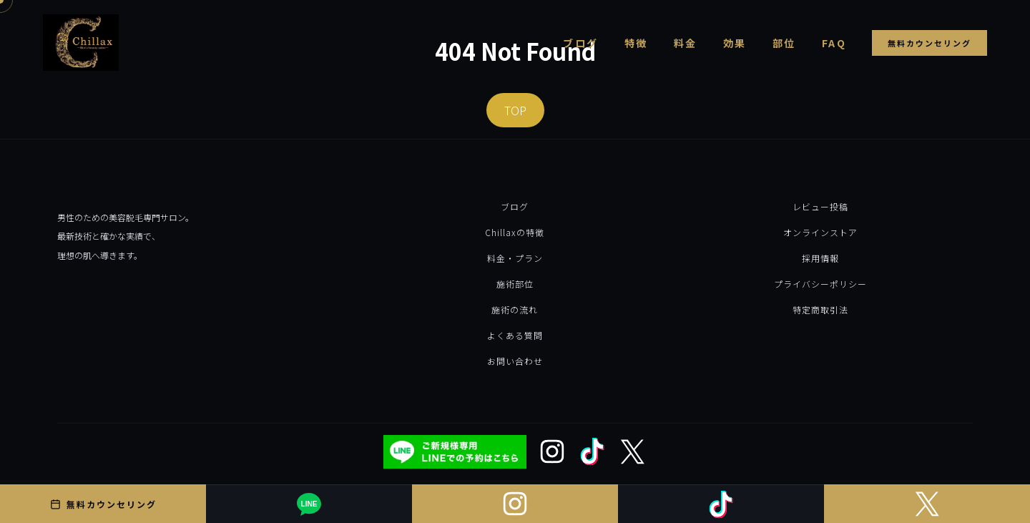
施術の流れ (514, 309)
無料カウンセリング (929, 43)
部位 (784, 43)
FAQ (834, 43)
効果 (735, 43)
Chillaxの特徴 (514, 232)
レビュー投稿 (820, 206)
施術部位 (515, 284)
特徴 (636, 43)
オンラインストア (820, 232)
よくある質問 (515, 335)
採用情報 (820, 258)
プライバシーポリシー (820, 284)
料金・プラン (515, 258)
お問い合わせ (515, 361)
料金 (685, 43)
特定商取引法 (820, 309)
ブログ (581, 43)
